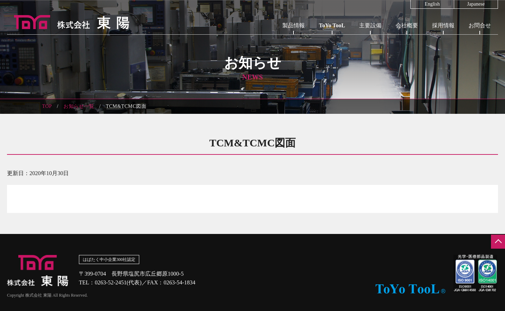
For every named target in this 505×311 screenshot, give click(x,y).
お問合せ (480, 25)
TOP (47, 106)
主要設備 (370, 25)
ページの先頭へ (498, 242)
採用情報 (443, 25)
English (432, 4)
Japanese (476, 4)
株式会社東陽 (68, 22)
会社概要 (407, 25)
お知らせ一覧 (78, 106)
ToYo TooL (332, 25)
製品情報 (293, 25)
